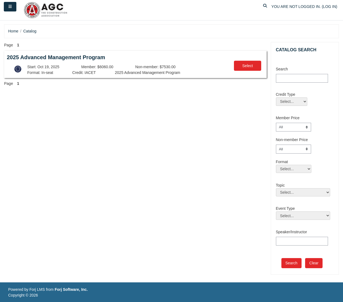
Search (282, 69)
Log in (329, 6)
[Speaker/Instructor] (302, 241)
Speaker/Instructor (291, 232)
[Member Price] (293, 127)
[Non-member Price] (293, 149)
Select (247, 66)
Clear (313, 263)
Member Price (288, 118)
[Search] (302, 78)
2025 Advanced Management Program (56, 57)
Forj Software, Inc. (71, 289)
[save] (291, 263)
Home (13, 31)
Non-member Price (292, 139)
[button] (265, 7)
